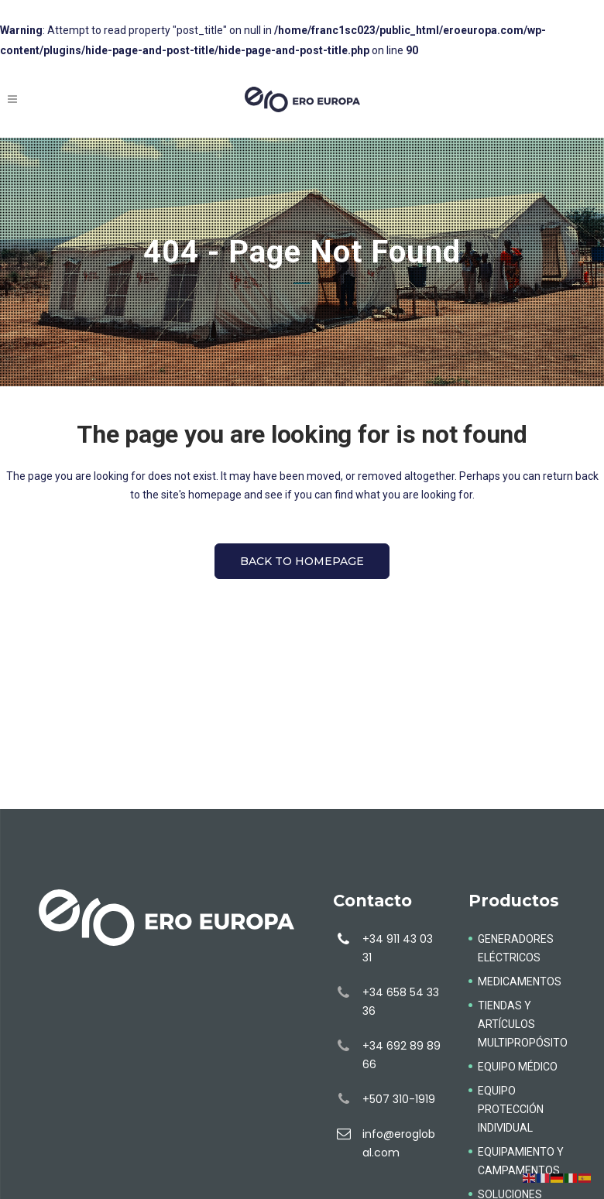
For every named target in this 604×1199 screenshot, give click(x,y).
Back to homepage (302, 561)
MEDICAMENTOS (519, 981)
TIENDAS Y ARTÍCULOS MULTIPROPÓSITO (523, 1024)
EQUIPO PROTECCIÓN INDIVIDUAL (511, 1109)
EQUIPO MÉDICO (518, 1066)
